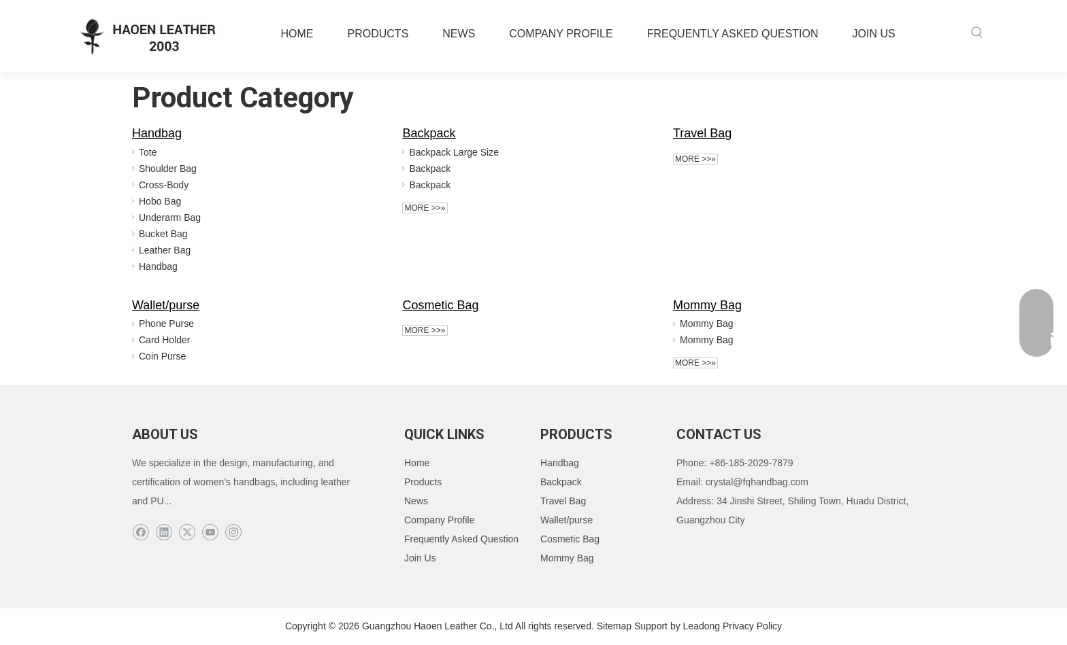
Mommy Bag (707, 305)
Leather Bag (165, 250)
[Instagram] (233, 532)
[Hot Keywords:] (977, 32)
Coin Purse (162, 356)
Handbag (157, 133)
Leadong (702, 626)
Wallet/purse (165, 305)
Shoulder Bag (168, 168)
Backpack (428, 133)
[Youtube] (209, 532)
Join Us (420, 558)
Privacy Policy (752, 626)
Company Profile (439, 520)
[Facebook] (140, 532)
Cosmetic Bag (440, 305)
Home (416, 462)
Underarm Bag (170, 217)
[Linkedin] (163, 532)
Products (423, 481)
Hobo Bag (160, 201)
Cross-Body (163, 184)
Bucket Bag (163, 233)
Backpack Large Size (454, 152)
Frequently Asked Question (461, 539)
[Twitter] (186, 532)
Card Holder (164, 339)
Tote (148, 152)
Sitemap (614, 626)
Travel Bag (702, 133)
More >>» (424, 208)
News (416, 500)
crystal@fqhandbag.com (757, 481)
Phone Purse (166, 323)
